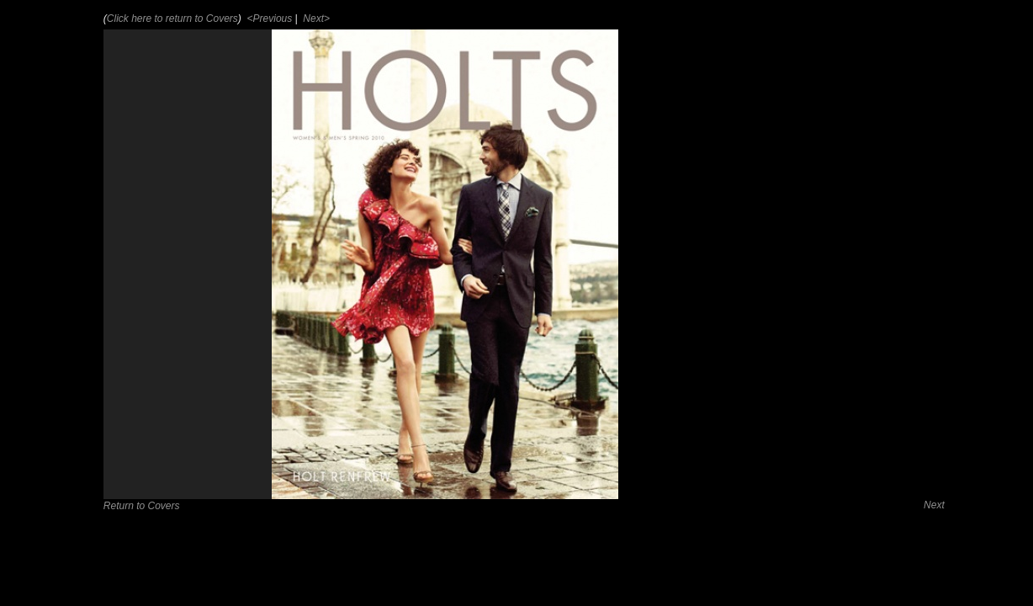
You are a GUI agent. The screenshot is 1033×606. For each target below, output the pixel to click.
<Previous (268, 18)
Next (934, 505)
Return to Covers (141, 506)
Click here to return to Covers (172, 18)
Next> (315, 18)
